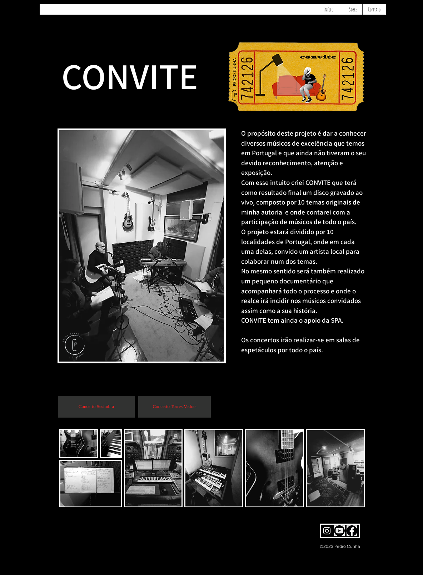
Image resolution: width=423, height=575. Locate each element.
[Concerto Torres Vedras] (174, 407)
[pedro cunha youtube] (339, 530)
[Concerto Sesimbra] (96, 407)
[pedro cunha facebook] (352, 530)
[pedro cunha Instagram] (327, 530)
